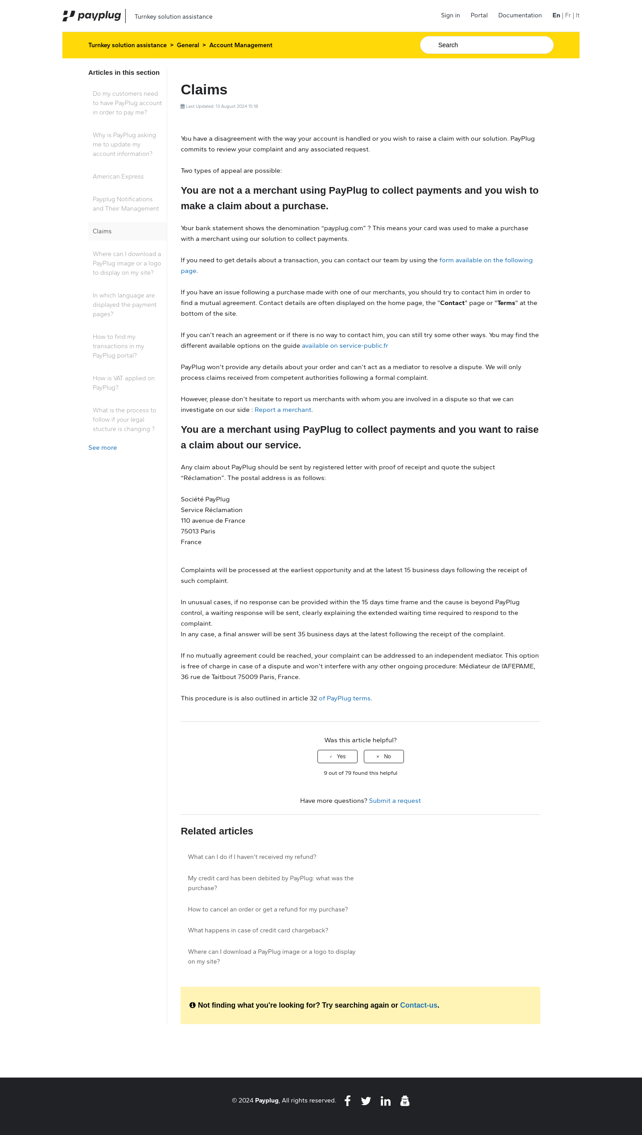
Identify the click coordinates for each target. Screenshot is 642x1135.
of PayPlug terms (344, 698)
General (188, 45)
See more (102, 447)
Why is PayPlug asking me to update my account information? (124, 144)
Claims (102, 231)
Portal (479, 15)
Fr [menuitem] (568, 15)
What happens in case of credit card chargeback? (258, 930)
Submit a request (395, 801)
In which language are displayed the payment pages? (124, 305)
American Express (118, 176)
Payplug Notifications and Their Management (126, 203)
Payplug (267, 1100)
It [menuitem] (578, 15)
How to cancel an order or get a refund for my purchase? (268, 909)
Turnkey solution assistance (127, 45)
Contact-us (419, 1005)
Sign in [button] (450, 15)
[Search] (487, 45)
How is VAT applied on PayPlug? (124, 382)
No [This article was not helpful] (387, 756)
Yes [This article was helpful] (341, 756)
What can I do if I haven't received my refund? (252, 857)
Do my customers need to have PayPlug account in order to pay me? (127, 103)
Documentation (520, 15)
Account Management (241, 45)
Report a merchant (283, 410)
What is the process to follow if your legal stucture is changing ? (124, 420)
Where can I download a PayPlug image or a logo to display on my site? (127, 263)
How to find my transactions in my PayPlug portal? (118, 346)
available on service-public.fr (345, 346)
